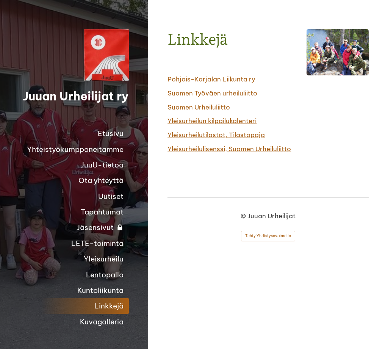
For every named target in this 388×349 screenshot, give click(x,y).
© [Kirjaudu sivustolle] (244, 216)
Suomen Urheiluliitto (198, 107)
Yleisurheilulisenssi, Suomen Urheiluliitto (229, 149)
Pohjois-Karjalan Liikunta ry (211, 79)
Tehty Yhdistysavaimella (268, 235)
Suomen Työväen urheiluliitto (212, 93)
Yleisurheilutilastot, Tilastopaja (216, 135)
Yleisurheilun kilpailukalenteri (212, 121)
